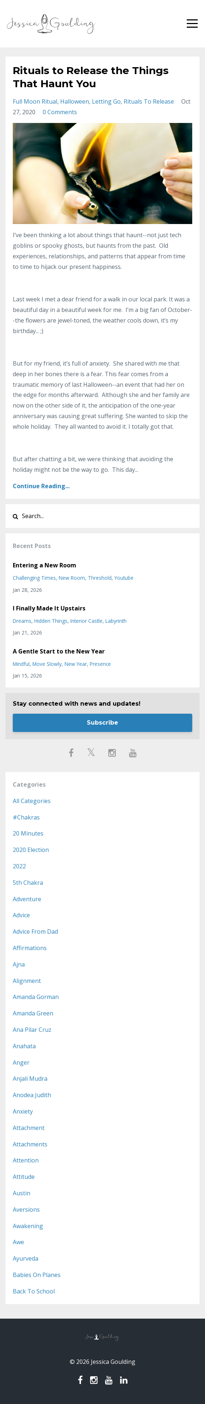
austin (21, 1193)
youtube (124, 577)
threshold (100, 577)
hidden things (50, 620)
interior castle (86, 620)
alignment (27, 981)
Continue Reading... (41, 486)
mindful (21, 663)
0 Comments (60, 112)
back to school (34, 1291)
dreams (22, 620)
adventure (27, 899)
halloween (74, 101)
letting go (106, 101)
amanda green (33, 1013)
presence (100, 663)
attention (26, 1160)
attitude (24, 1177)
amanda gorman (36, 997)
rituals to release (149, 101)
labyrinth (116, 620)
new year (76, 663)
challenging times (34, 577)
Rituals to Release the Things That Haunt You (91, 77)
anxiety (23, 1111)
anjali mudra (30, 1079)
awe (18, 1242)
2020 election (31, 850)
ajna (19, 964)
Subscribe (102, 722)
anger (21, 1062)
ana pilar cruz (32, 1030)
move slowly (47, 663)
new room (72, 577)
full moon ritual (35, 101)
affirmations (30, 948)
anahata (24, 1046)
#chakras (26, 817)
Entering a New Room (44, 565)
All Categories (32, 801)
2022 (19, 866)
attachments (30, 1144)
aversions (26, 1210)
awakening (28, 1226)
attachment (29, 1128)
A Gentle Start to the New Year (59, 651)
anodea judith (32, 1095)
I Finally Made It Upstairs (49, 608)
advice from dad (35, 931)
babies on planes (37, 1275)
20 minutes (28, 833)
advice (21, 915)
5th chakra (28, 883)
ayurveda (25, 1258)
